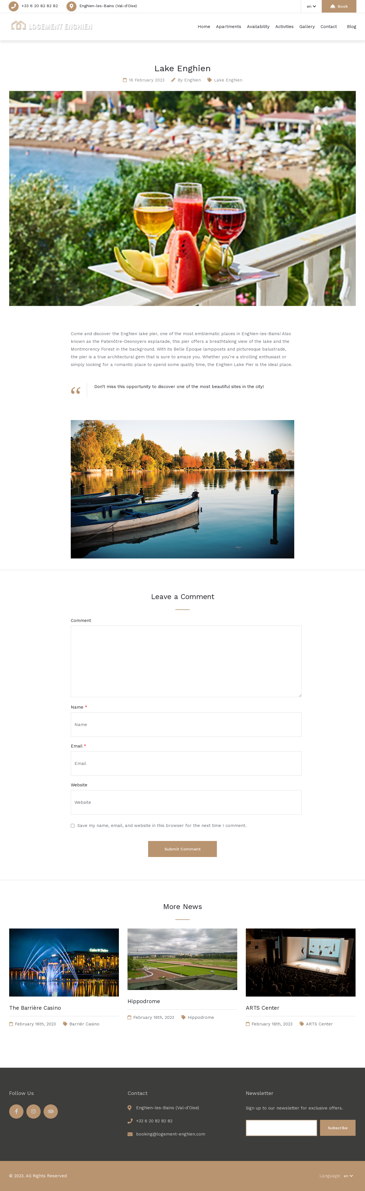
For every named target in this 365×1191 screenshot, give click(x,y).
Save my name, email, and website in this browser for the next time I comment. (161, 825)
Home (204, 26)
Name (79, 707)
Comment (81, 621)
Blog (351, 26)
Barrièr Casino (84, 1024)
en (311, 6)
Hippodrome (143, 1001)
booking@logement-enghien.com (170, 1134)
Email (78, 746)
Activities (284, 26)
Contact (329, 26)
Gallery (307, 26)
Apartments (228, 26)
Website (79, 785)
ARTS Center (262, 1008)
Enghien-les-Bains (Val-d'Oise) (108, 5)
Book (339, 6)
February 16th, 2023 (35, 1024)
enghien (192, 80)
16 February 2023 (146, 80)
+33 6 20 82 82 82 (39, 5)
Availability (258, 26)
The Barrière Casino (35, 1008)
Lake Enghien (228, 80)
